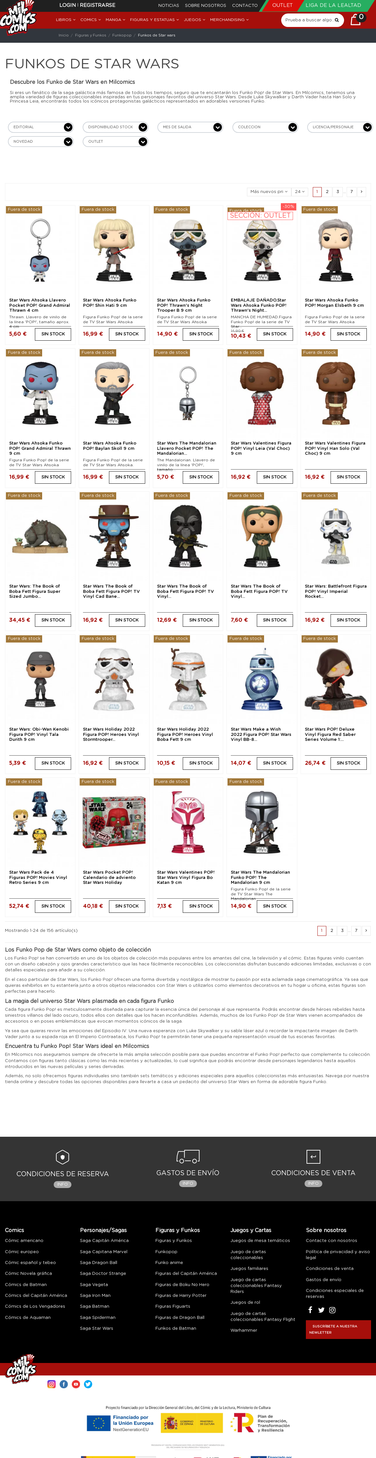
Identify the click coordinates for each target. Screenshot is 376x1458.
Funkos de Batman (175, 1328)
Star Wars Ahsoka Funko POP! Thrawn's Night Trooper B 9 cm (183, 305)
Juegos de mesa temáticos (260, 1241)
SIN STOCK (53, 334)
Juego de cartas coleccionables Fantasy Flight (262, 1317)
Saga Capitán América (104, 1241)
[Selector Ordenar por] (269, 192)
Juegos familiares (249, 1269)
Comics (14, 1230)
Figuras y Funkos (177, 1230)
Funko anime (169, 1263)
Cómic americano (24, 1241)
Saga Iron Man (95, 1296)
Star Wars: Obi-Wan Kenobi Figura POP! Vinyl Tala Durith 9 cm (39, 734)
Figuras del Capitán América (186, 1274)
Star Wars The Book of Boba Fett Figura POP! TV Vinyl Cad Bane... (111, 591)
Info (62, 1184)
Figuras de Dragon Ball (179, 1318)
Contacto (245, 6)
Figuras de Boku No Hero (182, 1285)
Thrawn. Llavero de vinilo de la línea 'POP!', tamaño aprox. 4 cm (39, 321)
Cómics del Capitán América (36, 1296)
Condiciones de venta (330, 1269)
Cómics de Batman (26, 1285)
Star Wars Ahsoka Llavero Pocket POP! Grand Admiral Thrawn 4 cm (39, 305)
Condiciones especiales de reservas (335, 1294)
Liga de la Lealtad (333, 5)
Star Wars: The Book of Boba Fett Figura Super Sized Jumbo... (34, 591)
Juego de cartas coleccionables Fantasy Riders (256, 1286)
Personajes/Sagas (103, 1230)
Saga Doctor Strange (103, 1274)
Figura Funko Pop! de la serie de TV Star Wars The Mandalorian (261, 894)
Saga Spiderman (98, 1318)
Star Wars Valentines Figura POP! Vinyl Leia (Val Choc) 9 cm (261, 448)
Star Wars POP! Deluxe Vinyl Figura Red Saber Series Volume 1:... (330, 734)
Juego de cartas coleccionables (248, 1255)
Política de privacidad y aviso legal (338, 1255)
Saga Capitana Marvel (103, 1252)
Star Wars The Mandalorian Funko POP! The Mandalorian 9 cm (260, 877)
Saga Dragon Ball (98, 1263)
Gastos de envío (323, 1280)
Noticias (169, 6)
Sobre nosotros (206, 6)
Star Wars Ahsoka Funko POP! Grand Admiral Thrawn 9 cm (40, 448)
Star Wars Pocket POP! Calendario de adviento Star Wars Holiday (109, 877)
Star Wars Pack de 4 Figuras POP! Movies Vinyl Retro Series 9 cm (38, 877)
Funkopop (166, 1252)
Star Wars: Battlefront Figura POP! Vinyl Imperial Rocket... (336, 591)
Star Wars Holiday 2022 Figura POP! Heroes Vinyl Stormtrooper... (111, 734)
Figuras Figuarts (172, 1306)
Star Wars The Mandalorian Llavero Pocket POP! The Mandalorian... (186, 448)
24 (300, 191)
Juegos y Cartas (250, 1230)
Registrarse (97, 5)
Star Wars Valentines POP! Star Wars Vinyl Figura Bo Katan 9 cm (186, 877)
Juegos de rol (245, 1302)
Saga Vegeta (94, 1285)
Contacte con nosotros (331, 1241)
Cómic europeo (22, 1252)
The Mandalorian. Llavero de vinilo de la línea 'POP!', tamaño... (186, 465)
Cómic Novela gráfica (28, 1274)
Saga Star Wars (96, 1328)
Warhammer (243, 1330)
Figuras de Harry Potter (180, 1296)
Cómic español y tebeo (30, 1263)
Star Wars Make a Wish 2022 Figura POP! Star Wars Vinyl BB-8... (261, 734)
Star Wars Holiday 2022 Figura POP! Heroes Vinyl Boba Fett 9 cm (185, 734)
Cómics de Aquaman (28, 1318)
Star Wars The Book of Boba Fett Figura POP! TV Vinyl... (185, 591)
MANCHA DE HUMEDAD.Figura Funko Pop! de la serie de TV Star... (261, 321)
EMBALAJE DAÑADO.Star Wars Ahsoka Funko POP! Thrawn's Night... (258, 305)
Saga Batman (94, 1306)
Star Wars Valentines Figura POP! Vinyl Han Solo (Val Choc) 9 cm (335, 448)
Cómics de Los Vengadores (35, 1306)
